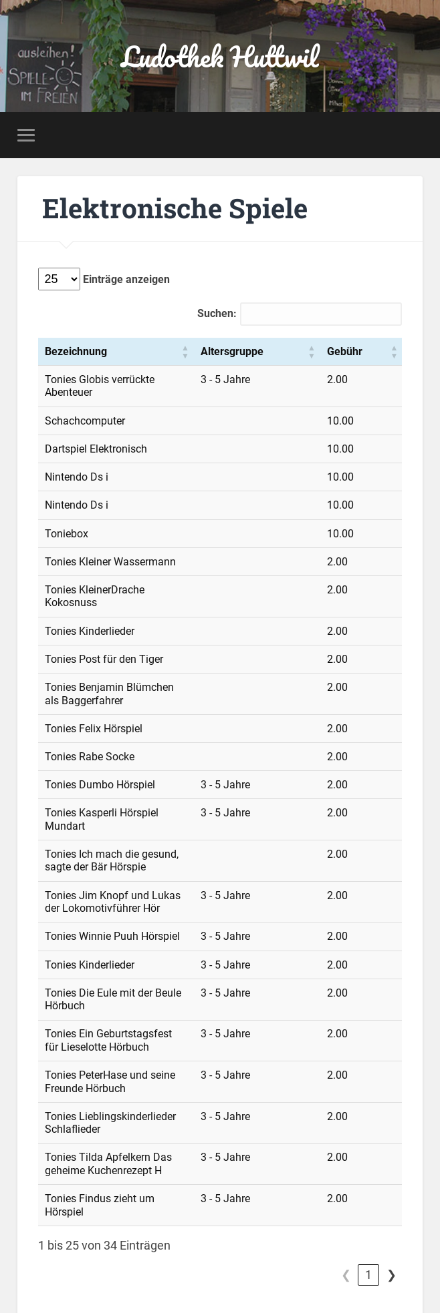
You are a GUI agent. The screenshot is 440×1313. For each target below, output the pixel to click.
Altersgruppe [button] (310, 352)
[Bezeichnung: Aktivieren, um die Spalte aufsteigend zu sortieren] (155, 354)
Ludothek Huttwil (220, 57)
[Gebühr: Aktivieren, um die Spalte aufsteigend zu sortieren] (376, 354)
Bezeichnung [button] (76, 352)
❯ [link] (392, 1172)
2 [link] (368, 1172)
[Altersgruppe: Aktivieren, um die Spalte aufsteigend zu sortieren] (310, 354)
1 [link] (345, 1172)
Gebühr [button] (375, 352)
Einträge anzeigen (125, 281)
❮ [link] (323, 1172)
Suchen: (217, 315)
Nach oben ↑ (390, 1269)
